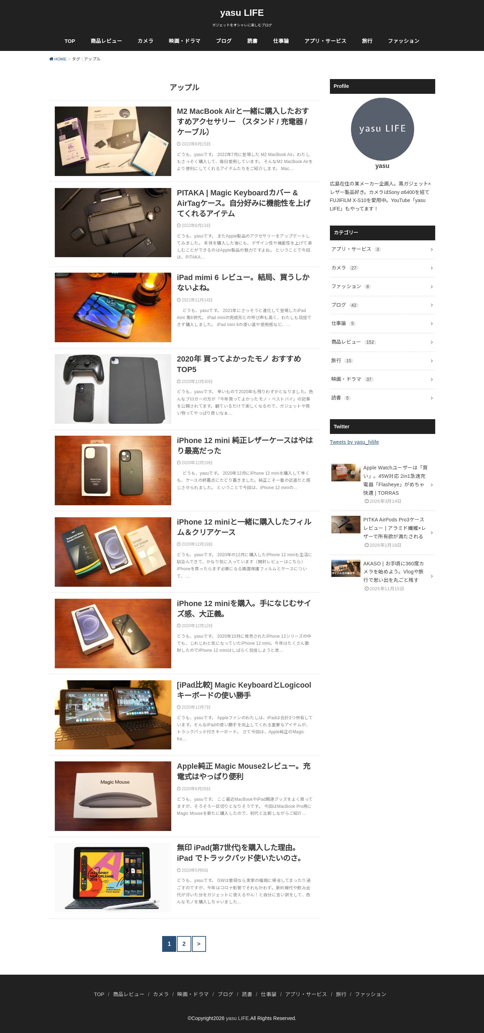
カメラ (145, 41)
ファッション (403, 41)
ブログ (224, 41)
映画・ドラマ (184, 41)
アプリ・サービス (325, 41)
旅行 (367, 41)
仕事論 (281, 41)
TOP (70, 41)
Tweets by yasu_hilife (354, 442)
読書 (252, 41)
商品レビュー (106, 41)
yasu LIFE (242, 12)
